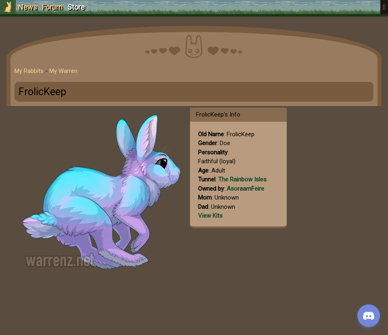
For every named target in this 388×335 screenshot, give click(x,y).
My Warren (63, 71)
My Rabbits (29, 71)
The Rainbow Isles (242, 179)
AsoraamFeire (245, 188)
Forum (52, 7)
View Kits (210, 215)
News (27, 7)
